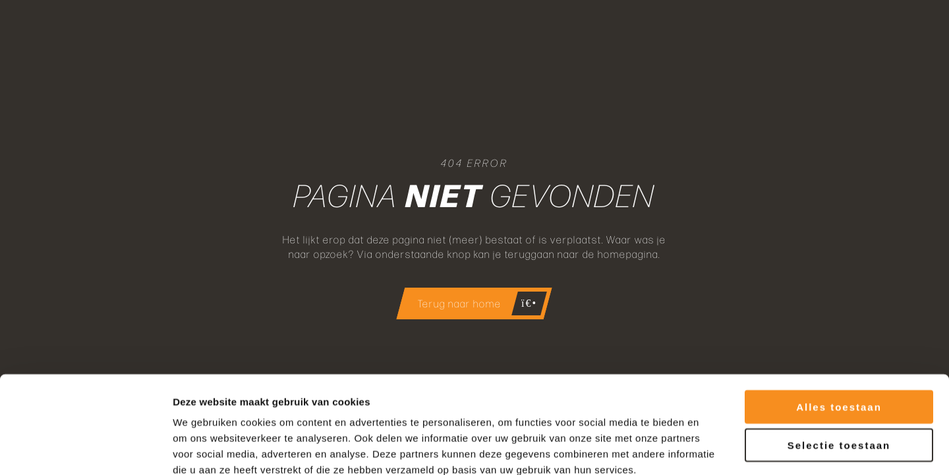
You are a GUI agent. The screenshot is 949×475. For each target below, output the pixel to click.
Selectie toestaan (839, 371)
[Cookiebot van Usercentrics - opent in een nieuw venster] (85, 449)
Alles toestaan (839, 332)
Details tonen (712, 449)
